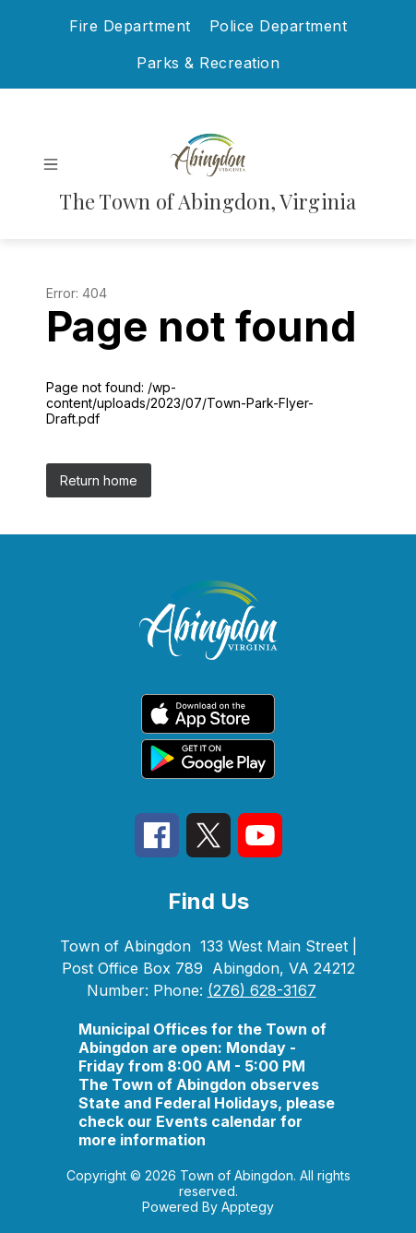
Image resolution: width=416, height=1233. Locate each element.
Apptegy (247, 1207)
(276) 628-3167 (262, 990)
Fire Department (130, 26)
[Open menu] (51, 164)
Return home (98, 480)
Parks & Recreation (208, 63)
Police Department (278, 26)
